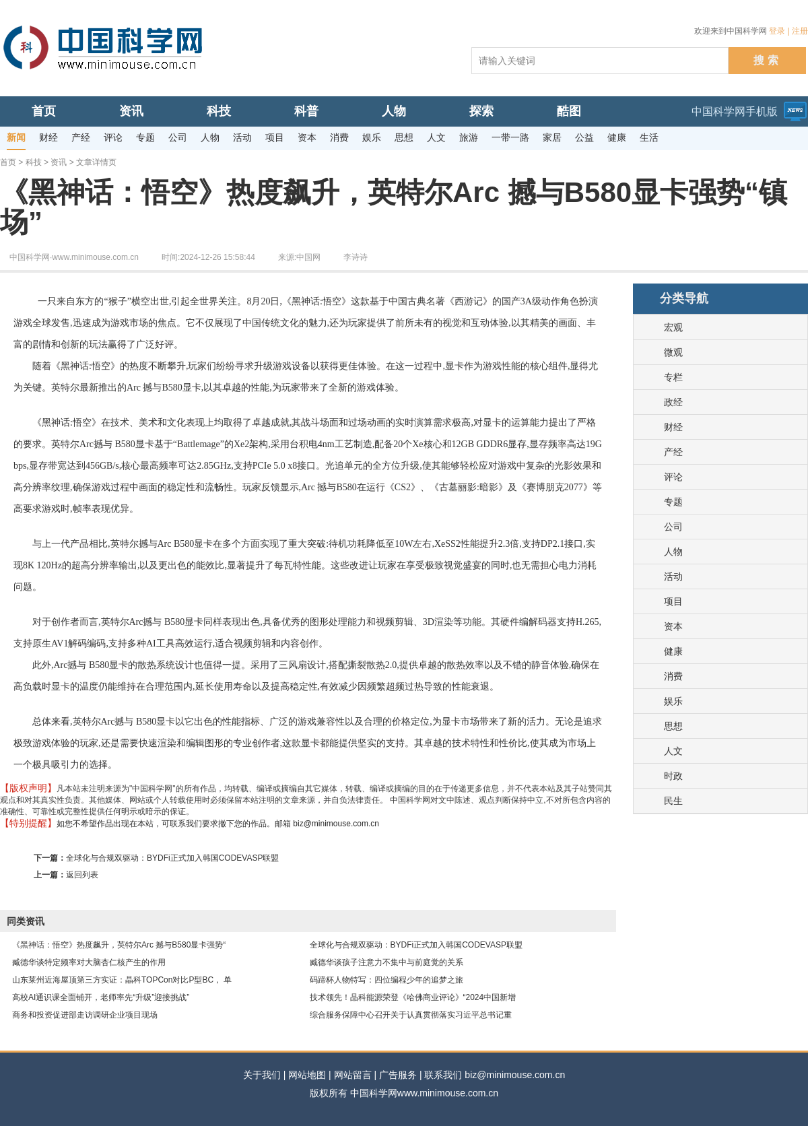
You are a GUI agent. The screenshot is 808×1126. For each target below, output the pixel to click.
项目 (673, 601)
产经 (673, 451)
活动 (673, 576)
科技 (34, 162)
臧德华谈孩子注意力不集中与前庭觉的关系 (386, 962)
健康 (673, 651)
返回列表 (82, 875)
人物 (673, 551)
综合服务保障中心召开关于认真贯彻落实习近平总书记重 (411, 1015)
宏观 (673, 327)
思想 (673, 726)
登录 (777, 31)
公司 (673, 526)
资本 (673, 626)
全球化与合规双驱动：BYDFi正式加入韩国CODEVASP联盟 (172, 858)
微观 (673, 352)
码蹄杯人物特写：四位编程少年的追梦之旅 (386, 980)
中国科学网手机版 (735, 111)
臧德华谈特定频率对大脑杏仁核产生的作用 (89, 962)
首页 (8, 162)
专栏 (673, 377)
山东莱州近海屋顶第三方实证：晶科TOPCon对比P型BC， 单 (122, 980)
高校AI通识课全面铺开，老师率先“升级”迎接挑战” (100, 997)
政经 (673, 402)
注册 (800, 31)
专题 (673, 501)
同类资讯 (25, 921)
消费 (673, 676)
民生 (673, 800)
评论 (673, 476)
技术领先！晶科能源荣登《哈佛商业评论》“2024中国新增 (413, 997)
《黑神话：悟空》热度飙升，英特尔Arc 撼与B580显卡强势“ (119, 945)
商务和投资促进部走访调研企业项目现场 (85, 1015)
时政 (673, 775)
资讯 (58, 162)
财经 (673, 427)
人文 (673, 751)
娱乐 (673, 701)
